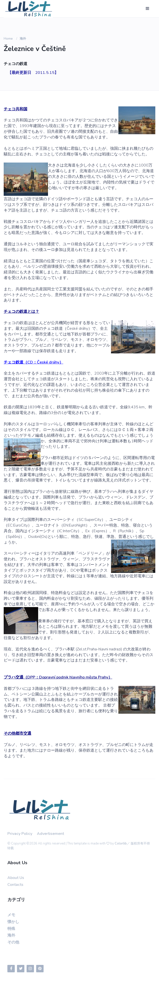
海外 (23, 38)
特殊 (11, 928)
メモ (11, 915)
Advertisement (50, 833)
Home (8, 38)
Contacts (15, 884)
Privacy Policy (19, 833)
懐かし (13, 922)
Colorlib (121, 843)
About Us (15, 877)
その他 (13, 942)
